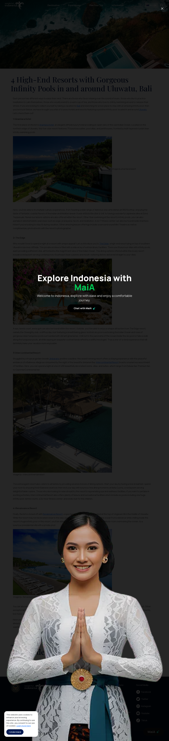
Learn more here (23, 726)
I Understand (15, 732)
